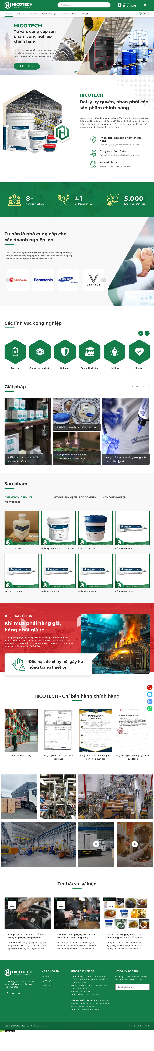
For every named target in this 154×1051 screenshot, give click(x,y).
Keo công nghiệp (114, 497)
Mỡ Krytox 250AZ (124, 548)
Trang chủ (9, 14)
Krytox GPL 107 (13, 548)
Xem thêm (137, 386)
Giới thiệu (21, 14)
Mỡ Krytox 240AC (87, 591)
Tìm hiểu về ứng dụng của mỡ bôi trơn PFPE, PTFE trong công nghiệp (76, 936)
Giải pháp (86, 14)
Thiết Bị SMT (12, 502)
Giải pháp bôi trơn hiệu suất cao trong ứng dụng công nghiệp (26, 936)
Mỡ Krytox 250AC (14, 591)
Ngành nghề (46, 980)
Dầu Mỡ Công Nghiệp (19, 497)
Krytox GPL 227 (86, 548)
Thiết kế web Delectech (139, 1026)
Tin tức (65, 14)
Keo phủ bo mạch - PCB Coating (75, 497)
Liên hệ (75, 14)
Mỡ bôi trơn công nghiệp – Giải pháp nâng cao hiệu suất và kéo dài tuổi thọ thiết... (124, 936)
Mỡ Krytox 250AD (50, 591)
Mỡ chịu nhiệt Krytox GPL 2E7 (57, 548)
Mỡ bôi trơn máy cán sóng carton (76, 427)
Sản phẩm (33, 14)
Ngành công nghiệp (50, 14)
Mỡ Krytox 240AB (124, 591)
